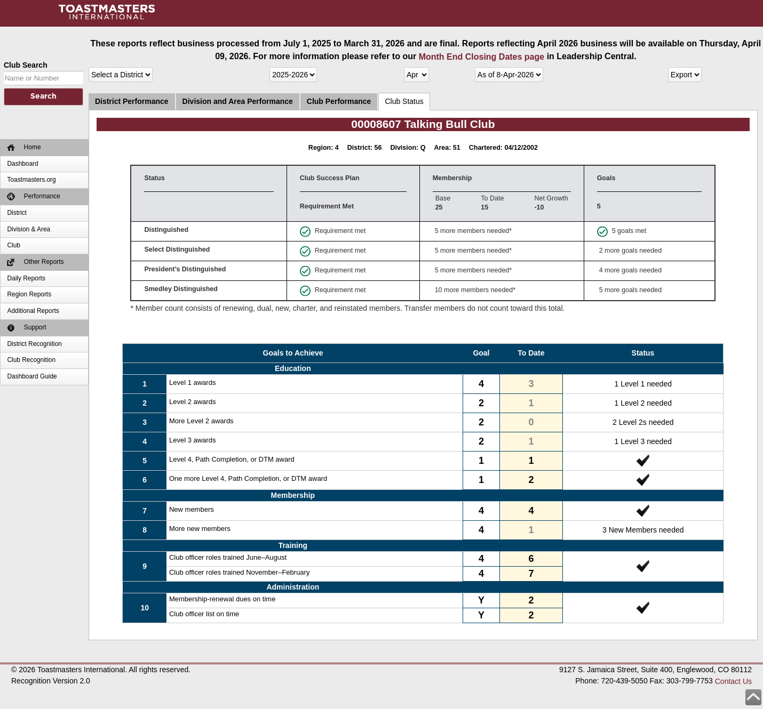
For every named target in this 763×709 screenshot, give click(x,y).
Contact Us (733, 680)
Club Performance (339, 101)
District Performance (132, 101)
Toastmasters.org (31, 179)
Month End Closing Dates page (482, 56)
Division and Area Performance (237, 101)
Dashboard (22, 163)
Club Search (25, 65)
